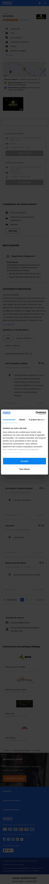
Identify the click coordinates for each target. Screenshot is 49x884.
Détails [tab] (22, 420)
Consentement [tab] (9, 420)
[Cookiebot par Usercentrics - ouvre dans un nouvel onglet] (35, 412)
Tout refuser (24, 469)
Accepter (24, 461)
